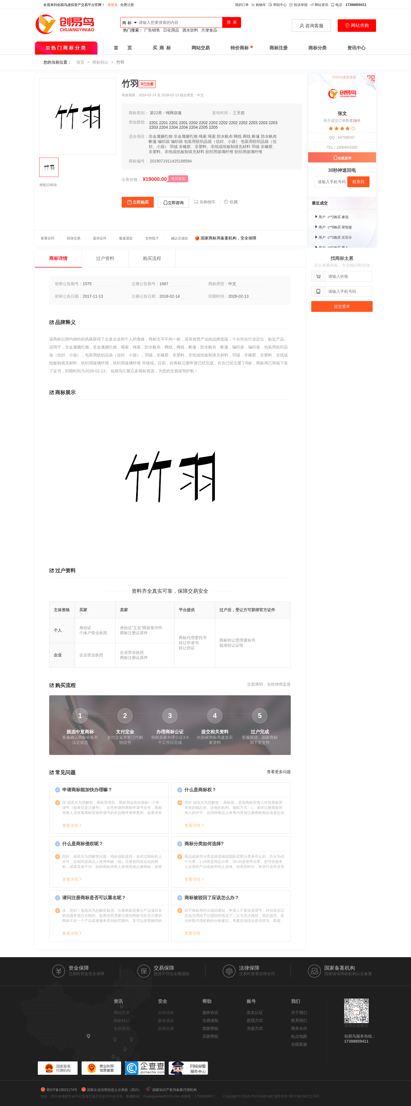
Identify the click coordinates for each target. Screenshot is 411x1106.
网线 (238, 136)
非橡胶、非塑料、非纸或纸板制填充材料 (214, 146)
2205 (203, 127)
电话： (348, 5)
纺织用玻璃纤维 (219, 151)
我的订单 (242, 5)
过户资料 (105, 258)
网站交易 (201, 47)
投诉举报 (298, 5)
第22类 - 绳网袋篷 (166, 112)
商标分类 (317, 47)
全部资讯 (122, 1028)
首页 (80, 62)
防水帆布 (225, 136)
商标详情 (58, 258)
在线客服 (299, 1044)
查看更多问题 (279, 771)
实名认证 (255, 1012)
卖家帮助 (210, 1028)
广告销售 (152, 30)
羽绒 (174, 146)
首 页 (123, 47)
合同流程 (166, 1012)
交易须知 (210, 1020)
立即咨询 (173, 202)
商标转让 (100, 62)
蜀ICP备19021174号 (61, 1090)
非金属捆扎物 (161, 136)
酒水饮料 (190, 30)
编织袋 (164, 141)
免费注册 (127, 5)
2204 (163, 127)
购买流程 (152, 258)
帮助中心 (278, 5)
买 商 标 (162, 47)
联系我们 (299, 1020)
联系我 (358, 182)
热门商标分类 (66, 47)
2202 (193, 122)
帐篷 (256, 136)
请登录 (112, 5)
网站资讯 (319, 5)
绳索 (203, 136)
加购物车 (205, 202)
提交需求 (342, 306)
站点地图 (299, 1036)
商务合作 (299, 1028)
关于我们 (299, 1012)
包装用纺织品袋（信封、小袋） (212, 141)
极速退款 (166, 1020)
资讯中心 (356, 47)
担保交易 (166, 1028)
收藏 (231, 202)
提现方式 (255, 1020)
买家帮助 (210, 1036)
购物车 (258, 5)
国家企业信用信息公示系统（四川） (114, 1090)
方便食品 (209, 30)
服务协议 (210, 1012)
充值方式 (255, 1028)
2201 (153, 122)
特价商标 (242, 47)
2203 (253, 122)
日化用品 (171, 30)
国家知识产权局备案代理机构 (174, 1090)
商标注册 (278, 47)
